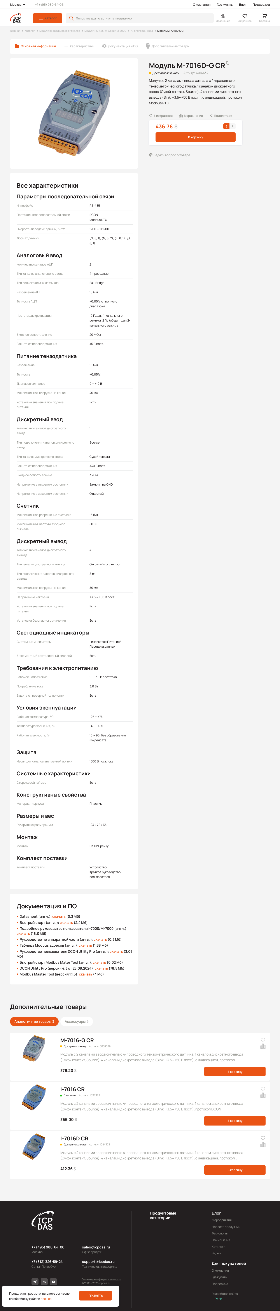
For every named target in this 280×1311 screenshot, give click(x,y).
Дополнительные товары (170, 46)
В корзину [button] (195, 137)
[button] (47, 18)
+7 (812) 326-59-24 (47, 1261)
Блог (242, 4)
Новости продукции (226, 1227)
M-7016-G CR (77, 1040)
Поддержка (261, 4)
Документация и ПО (123, 46)
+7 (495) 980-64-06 (49, 4)
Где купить (225, 4)
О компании (201, 4)
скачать (59, 916)
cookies (46, 1299)
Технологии (220, 1233)
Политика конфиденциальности (101, 1279)
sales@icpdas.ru (96, 1247)
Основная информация (38, 46)
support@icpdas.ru (98, 1261)
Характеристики (82, 46)
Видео (216, 1253)
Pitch (218, 1299)
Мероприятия (222, 1220)
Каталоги (218, 1247)
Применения (221, 1240)
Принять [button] (96, 1296)
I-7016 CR (72, 1089)
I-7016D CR (74, 1138)
